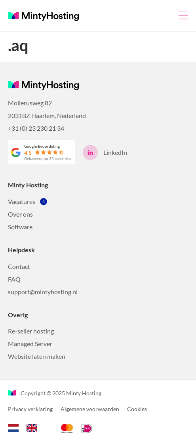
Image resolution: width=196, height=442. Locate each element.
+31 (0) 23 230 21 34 (36, 128)
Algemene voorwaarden (90, 409)
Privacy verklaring (30, 409)
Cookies (137, 409)
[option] (34, 428)
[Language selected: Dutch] (26, 427)
